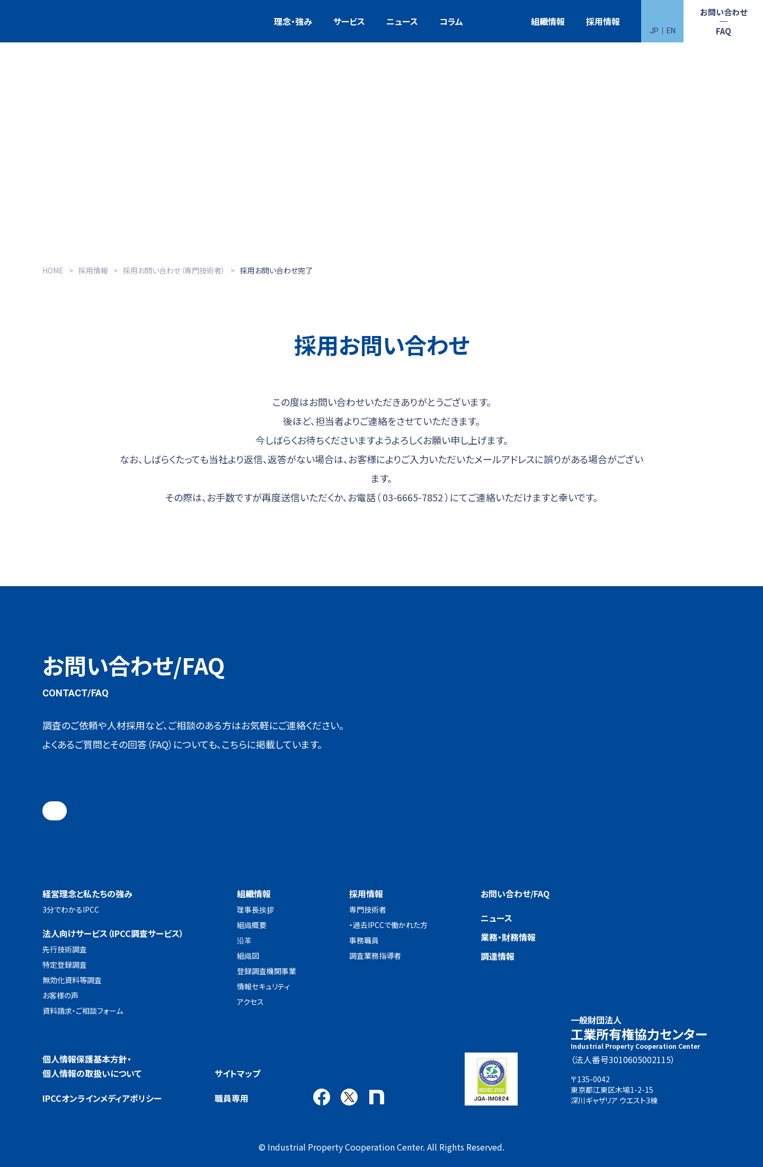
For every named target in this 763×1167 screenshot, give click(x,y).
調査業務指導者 (375, 955)
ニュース (402, 21)
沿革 (244, 940)
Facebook (321, 1097)
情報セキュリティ (263, 986)
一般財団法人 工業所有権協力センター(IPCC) (50, 21)
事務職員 (364, 940)
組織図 (248, 955)
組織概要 (252, 925)
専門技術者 (367, 909)
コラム (451, 21)
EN (671, 30)
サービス (349, 21)
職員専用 (232, 1098)
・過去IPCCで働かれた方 (388, 925)
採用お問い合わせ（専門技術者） (174, 270)
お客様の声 (60, 995)
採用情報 (603, 21)
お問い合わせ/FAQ (515, 893)
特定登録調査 (64, 964)
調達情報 (497, 956)
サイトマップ (237, 1073)
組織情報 (548, 21)
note (376, 1097)
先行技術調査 (64, 949)
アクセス (250, 1001)
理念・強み (293, 21)
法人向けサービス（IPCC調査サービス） (113, 933)
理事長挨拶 (255, 909)
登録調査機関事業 (266, 971)
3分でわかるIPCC (70, 909)
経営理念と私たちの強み (87, 893)
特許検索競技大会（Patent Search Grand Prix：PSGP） (497, 21)
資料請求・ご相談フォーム (82, 1010)
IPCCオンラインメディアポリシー (102, 1098)
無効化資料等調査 (72, 980)
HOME (53, 270)
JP (654, 30)
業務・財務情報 (508, 937)
